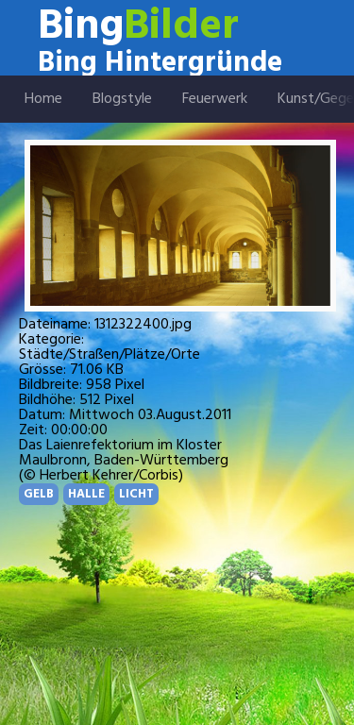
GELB (39, 494)
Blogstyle (122, 99)
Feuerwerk (214, 99)
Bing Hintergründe (160, 63)
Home (43, 99)
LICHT (136, 494)
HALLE (86, 494)
